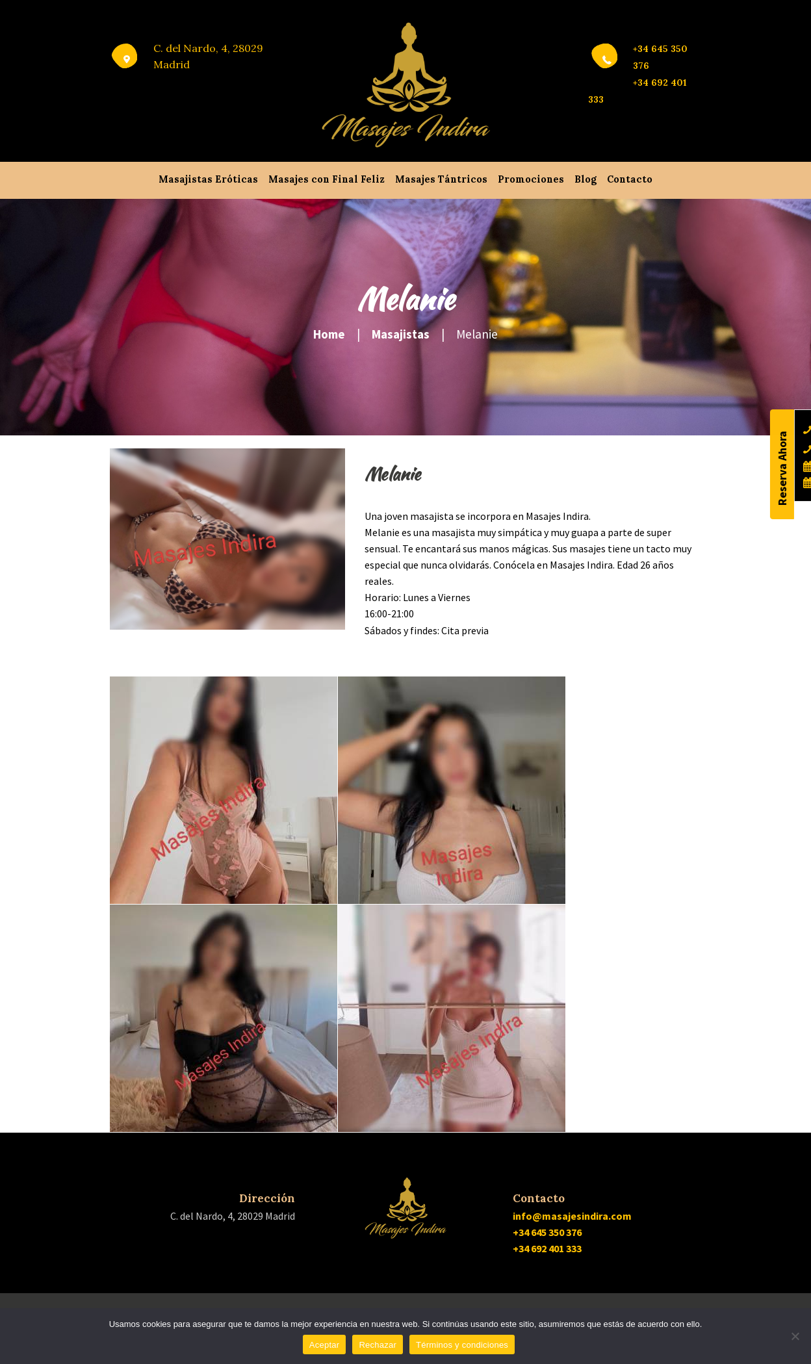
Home (329, 334)
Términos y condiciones (462, 1345)
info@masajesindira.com (572, 1215)
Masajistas (401, 334)
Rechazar (377, 1345)
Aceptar (324, 1345)
